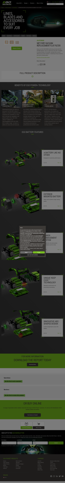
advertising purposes (27, 240)
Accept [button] (38, 252)
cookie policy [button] (29, 234)
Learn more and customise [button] (32, 254)
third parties (41, 235)
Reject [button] (26, 252)
